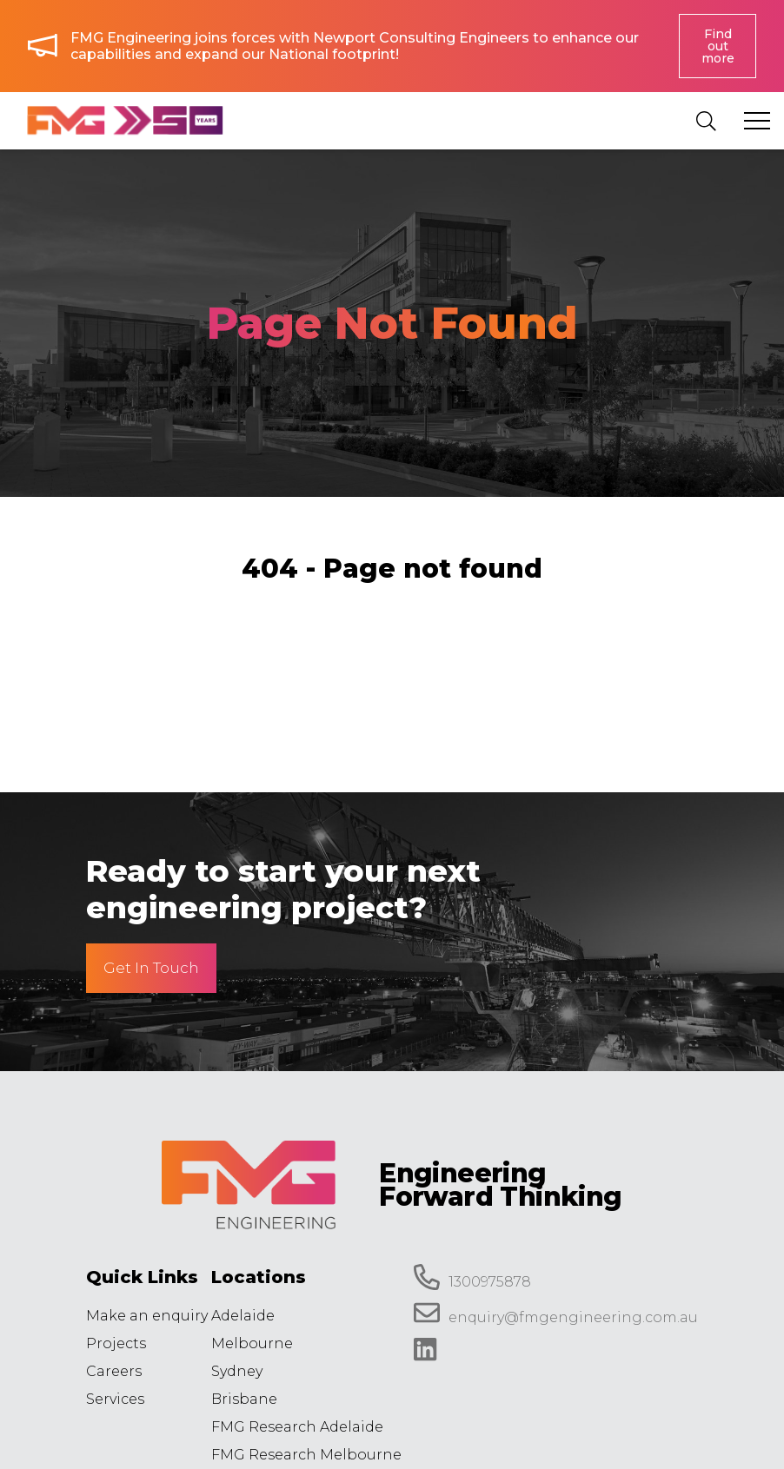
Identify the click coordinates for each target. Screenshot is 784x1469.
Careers (114, 1371)
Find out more (717, 46)
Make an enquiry (147, 1315)
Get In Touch (151, 967)
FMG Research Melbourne (306, 1454)
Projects (116, 1343)
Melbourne (252, 1343)
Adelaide (243, 1315)
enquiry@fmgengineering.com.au (556, 1313)
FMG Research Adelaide (297, 1427)
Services (115, 1399)
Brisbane (244, 1399)
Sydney (236, 1371)
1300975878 (472, 1277)
